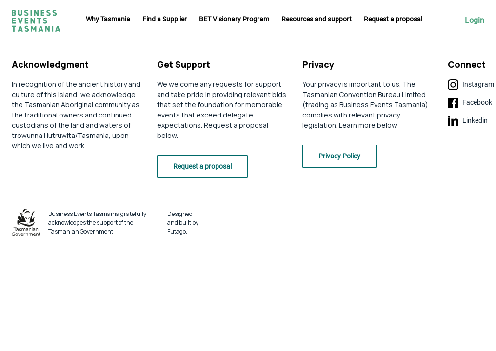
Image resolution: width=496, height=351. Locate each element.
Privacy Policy (339, 156)
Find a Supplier (164, 19)
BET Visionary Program (234, 19)
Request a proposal (393, 19)
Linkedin (468, 121)
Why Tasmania (108, 19)
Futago (176, 231)
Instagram (471, 84)
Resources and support (316, 19)
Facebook (470, 103)
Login (474, 20)
